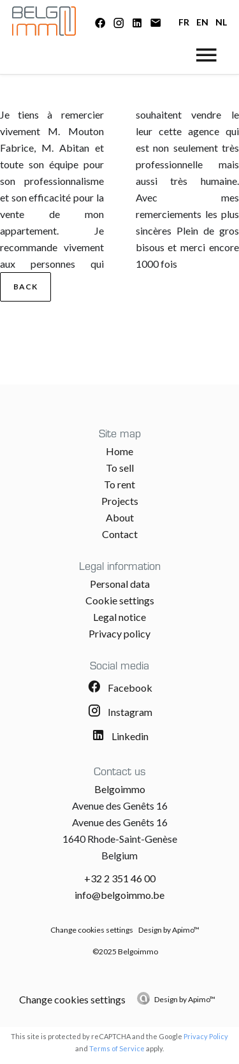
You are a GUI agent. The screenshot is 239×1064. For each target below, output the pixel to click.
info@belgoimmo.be (119, 895)
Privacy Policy (206, 1036)
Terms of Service (117, 1048)
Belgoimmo (119, 789)
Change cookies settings (91, 930)
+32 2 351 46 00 (120, 878)
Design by (184, 999)
